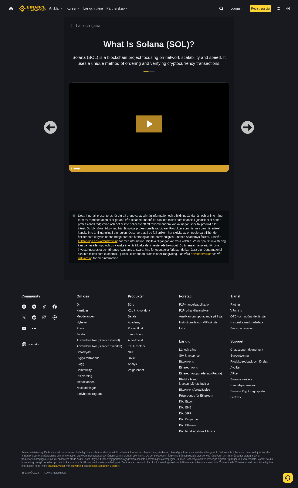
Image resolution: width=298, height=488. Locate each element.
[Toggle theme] (288, 8)
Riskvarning (84, 376)
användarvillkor (201, 254)
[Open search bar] (220, 8)
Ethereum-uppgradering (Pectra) (200, 373)
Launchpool (135, 334)
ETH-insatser (136, 346)
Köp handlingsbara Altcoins (197, 431)
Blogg (80, 364)
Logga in (236, 8)
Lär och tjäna (187, 349)
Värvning (236, 310)
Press (80, 328)
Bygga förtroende (88, 358)
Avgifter (235, 367)
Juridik (81, 334)
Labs (182, 328)
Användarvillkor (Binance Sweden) (99, 346)
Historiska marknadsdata (246, 322)
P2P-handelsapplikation (194, 304)
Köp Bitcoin (186, 401)
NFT (130, 352)
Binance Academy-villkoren (103, 465)
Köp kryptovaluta (139, 310)
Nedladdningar (86, 388)
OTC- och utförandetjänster (248, 316)
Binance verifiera (241, 379)
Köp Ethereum (188, 425)
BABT (132, 358)
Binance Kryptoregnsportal (247, 391)
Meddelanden (86, 316)
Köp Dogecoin (188, 419)
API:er (234, 373)
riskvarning (85, 258)
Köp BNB (185, 407)
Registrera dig (260, 8)
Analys (132, 364)
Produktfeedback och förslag (249, 361)
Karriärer (82, 310)
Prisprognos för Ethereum (196, 395)
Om (79, 304)
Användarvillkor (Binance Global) (98, 340)
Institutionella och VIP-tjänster (199, 322)
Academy (134, 322)
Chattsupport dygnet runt (246, 349)
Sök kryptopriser (190, 355)
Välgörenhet (136, 370)
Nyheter (82, 322)
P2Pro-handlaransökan (194, 310)
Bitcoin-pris (186, 361)
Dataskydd (84, 352)
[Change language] (278, 8)
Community (84, 370)
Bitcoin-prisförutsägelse (194, 389)
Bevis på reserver (242, 328)
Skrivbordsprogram (89, 394)
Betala (132, 316)
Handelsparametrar (243, 385)
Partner (235, 304)
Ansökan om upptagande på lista (201, 316)
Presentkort (135, 328)
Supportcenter (239, 355)
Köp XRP (185, 413)
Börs (131, 304)
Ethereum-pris (188, 367)
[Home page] (32, 8)
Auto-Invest (135, 340)
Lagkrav (235, 397)
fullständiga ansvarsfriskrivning (98, 241)
